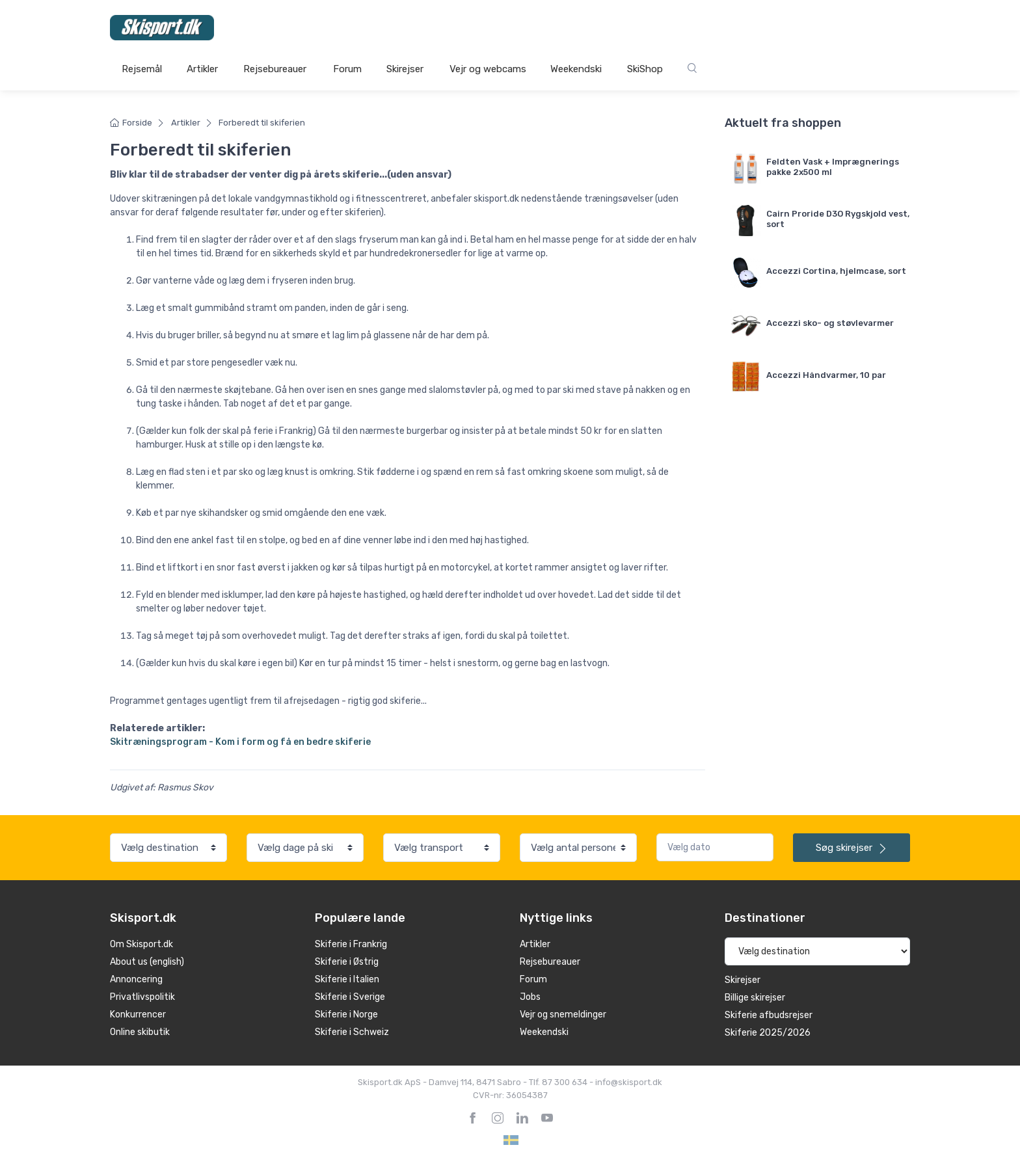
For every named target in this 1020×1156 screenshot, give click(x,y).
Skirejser (404, 69)
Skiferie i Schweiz (352, 1032)
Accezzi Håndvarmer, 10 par (826, 375)
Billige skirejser (755, 997)
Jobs (530, 996)
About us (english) (147, 961)
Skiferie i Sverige (350, 996)
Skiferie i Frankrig (351, 944)
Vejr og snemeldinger (563, 1014)
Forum (347, 69)
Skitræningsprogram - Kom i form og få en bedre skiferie (240, 741)
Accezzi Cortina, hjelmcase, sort (836, 271)
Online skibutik (140, 1032)
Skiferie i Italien (347, 979)
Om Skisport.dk (141, 944)
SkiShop (645, 69)
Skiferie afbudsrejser (768, 1015)
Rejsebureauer (274, 69)
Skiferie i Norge (346, 1014)
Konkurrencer (138, 1014)
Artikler (202, 69)
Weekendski (576, 69)
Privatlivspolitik (142, 996)
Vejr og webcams (488, 69)
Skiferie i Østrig (347, 961)
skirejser (851, 848)
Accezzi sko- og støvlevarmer (830, 323)
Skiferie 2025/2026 (768, 1032)
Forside (131, 123)
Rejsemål (142, 69)
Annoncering (136, 979)
